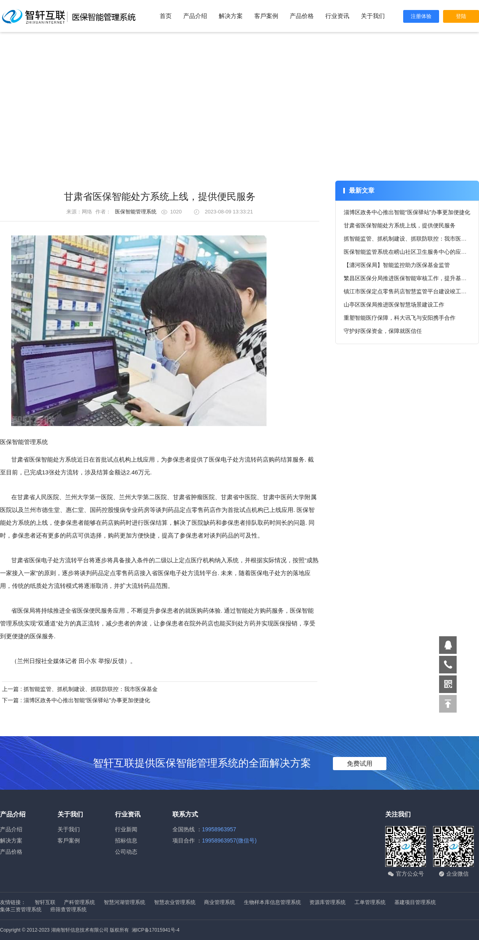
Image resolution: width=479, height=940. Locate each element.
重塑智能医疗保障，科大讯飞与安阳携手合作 (399, 318)
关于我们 (373, 15)
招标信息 (126, 840)
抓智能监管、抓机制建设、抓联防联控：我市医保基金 (411, 238)
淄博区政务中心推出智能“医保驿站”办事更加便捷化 (407, 212)
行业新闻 (126, 829)
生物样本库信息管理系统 (273, 902)
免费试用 (359, 763)
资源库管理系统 (328, 902)
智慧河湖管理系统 (125, 902)
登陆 (461, 16)
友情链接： (13, 902)
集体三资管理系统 (21, 909)
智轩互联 (46, 902)
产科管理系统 (80, 902)
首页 (166, 15)
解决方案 (231, 15)
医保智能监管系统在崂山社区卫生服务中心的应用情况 (411, 252)
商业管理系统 (220, 902)
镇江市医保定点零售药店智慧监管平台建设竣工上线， (411, 291)
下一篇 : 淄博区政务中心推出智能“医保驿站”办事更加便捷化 (76, 700)
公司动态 (126, 851)
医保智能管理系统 (135, 212)
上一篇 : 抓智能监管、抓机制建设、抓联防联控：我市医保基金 (80, 689)
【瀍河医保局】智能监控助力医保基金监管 (397, 265)
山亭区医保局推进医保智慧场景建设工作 (394, 304)
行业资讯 (337, 15)
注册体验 (421, 16)
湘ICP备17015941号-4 (156, 930)
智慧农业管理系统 (175, 902)
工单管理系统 (370, 902)
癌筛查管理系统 (68, 909)
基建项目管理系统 (415, 902)
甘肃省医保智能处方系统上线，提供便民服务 (399, 225)
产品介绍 (195, 15)
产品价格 (302, 15)
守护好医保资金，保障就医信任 (383, 331)
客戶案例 (266, 15)
